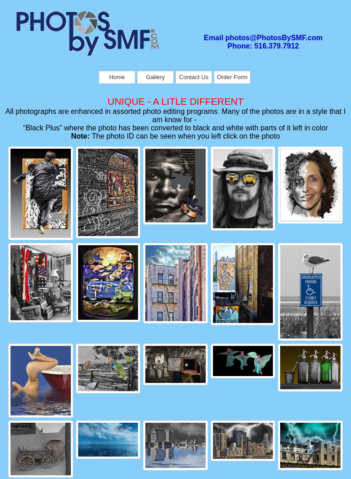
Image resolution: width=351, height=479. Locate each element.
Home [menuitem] (117, 77)
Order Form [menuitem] (232, 77)
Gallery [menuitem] (155, 77)
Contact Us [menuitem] (193, 77)
